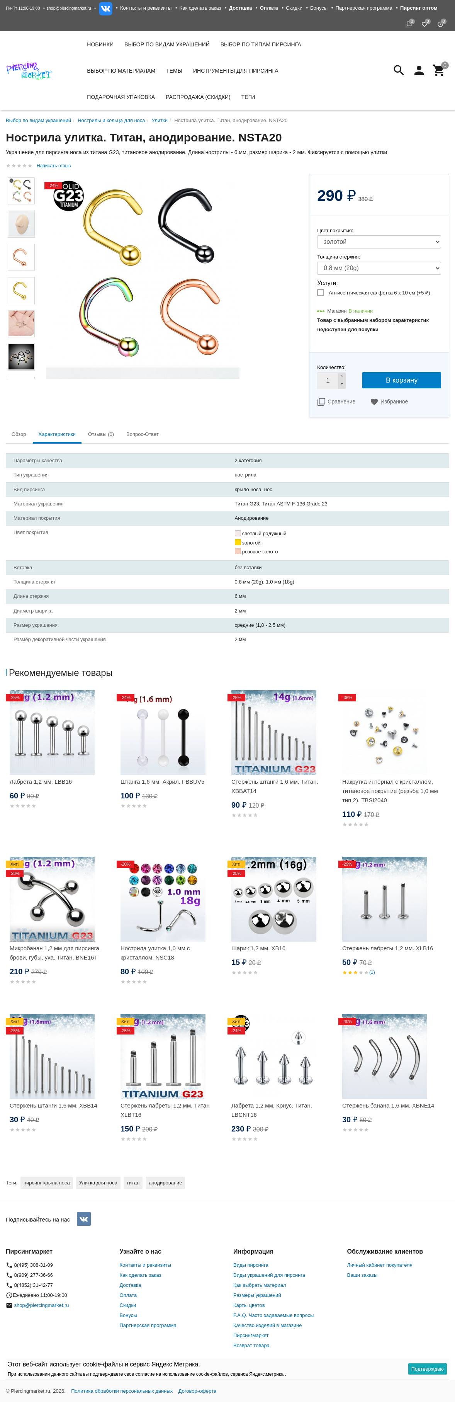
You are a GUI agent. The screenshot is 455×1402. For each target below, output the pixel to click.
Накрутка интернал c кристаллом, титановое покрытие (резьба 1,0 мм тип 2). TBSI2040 (390, 790)
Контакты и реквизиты (145, 8)
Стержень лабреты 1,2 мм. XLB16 (387, 948)
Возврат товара (251, 1345)
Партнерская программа (363, 8)
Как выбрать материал (259, 1285)
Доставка (130, 1285)
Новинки (100, 44)
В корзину (402, 380)
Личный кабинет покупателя (380, 1265)
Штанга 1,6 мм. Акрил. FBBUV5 (162, 781)
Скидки (294, 8)
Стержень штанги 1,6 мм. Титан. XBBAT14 (274, 786)
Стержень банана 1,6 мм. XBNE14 (388, 1105)
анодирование (165, 1183)
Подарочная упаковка (121, 97)
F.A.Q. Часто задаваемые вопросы (273, 1315)
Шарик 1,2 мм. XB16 (258, 948)
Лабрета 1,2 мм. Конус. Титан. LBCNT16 (271, 1110)
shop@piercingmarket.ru (69, 8)
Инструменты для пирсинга (235, 71)
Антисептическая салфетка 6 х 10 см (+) (379, 293)
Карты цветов (249, 1305)
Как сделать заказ (200, 8)
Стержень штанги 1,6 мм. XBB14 (53, 1105)
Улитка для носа (98, 1183)
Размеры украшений (257, 1295)
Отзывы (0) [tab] (101, 434)
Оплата (128, 1295)
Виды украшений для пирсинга (269, 1275)
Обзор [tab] (19, 434)
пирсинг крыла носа (47, 1183)
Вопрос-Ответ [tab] (142, 434)
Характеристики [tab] (57, 434)
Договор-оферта (197, 1391)
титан (133, 1183)
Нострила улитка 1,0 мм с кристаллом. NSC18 (155, 953)
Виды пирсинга (250, 1265)
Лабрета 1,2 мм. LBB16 (41, 781)
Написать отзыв (54, 165)
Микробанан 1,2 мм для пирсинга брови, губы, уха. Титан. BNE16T (54, 953)
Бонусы (319, 8)
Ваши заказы (362, 1275)
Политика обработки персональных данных (122, 1391)
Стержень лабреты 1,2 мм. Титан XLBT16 (165, 1110)
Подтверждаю (427, 1369)
